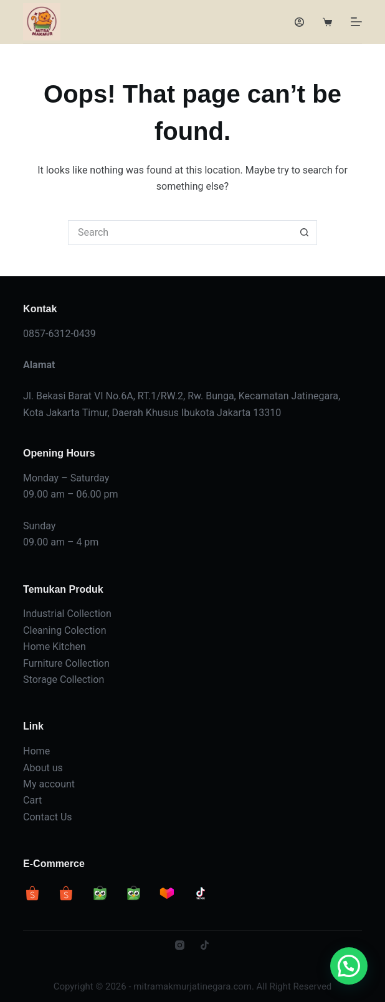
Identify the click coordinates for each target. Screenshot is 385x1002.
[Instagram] (179, 945)
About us (43, 768)
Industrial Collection (67, 613)
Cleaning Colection (64, 630)
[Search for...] (180, 232)
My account (49, 784)
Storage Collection (63, 679)
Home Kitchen (54, 646)
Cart (32, 800)
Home (36, 751)
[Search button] (304, 232)
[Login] (299, 22)
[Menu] (356, 21)
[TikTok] (204, 945)
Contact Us (47, 817)
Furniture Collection (66, 663)
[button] (349, 966)
